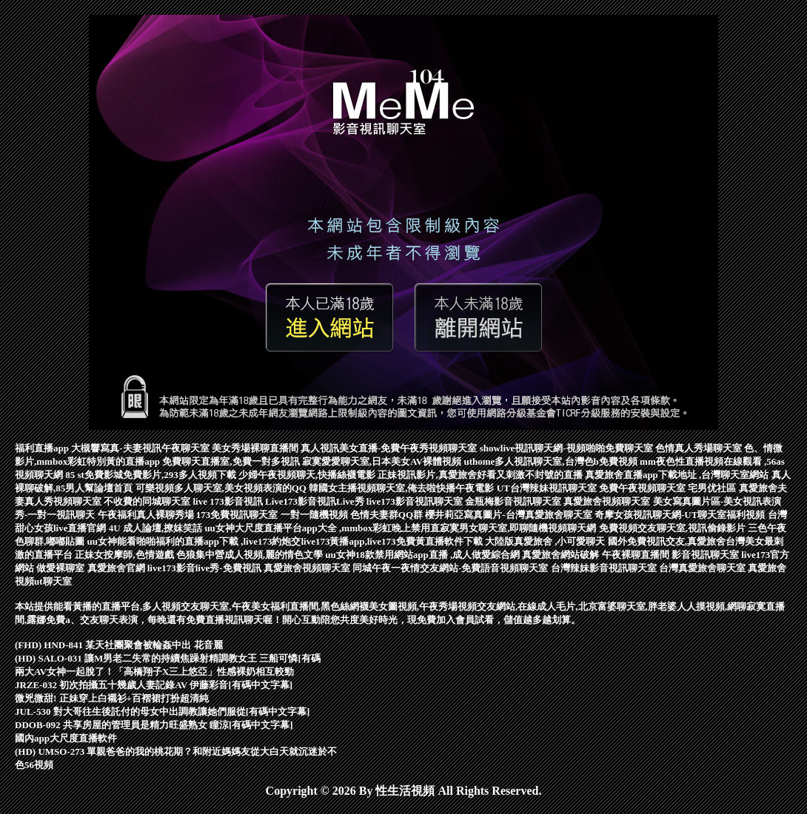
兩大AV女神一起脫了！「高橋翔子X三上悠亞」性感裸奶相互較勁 (155, 671)
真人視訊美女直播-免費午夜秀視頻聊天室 (390, 448)
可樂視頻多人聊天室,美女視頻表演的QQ (222, 488)
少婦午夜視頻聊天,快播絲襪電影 (308, 474)
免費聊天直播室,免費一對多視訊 (232, 461)
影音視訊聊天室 (706, 554)
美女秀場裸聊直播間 (256, 448)
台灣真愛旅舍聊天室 (703, 568)
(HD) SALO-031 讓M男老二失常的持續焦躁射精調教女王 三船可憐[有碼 (168, 658)
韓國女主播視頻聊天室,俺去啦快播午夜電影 (403, 488)
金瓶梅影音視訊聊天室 (514, 501)
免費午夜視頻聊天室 (643, 488)
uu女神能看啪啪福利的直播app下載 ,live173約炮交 (194, 541)
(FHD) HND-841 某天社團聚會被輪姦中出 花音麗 (119, 644)
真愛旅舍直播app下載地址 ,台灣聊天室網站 (678, 474)
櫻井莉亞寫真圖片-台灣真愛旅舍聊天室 (510, 514)
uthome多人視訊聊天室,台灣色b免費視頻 (551, 461)
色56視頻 (34, 764)
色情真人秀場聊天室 (699, 448)
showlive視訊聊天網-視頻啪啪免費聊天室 (567, 448)
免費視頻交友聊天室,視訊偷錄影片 (674, 528)
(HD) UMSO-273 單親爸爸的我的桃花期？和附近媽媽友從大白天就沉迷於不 (176, 751)
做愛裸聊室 (61, 568)
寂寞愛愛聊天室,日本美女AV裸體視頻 (383, 461)
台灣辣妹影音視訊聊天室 (605, 568)
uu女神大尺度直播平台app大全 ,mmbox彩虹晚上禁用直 (322, 528)
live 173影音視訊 (229, 501)
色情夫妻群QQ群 (387, 514)
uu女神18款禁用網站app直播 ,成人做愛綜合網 (423, 554)
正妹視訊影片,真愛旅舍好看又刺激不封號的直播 (481, 474)
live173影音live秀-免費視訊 (205, 568)
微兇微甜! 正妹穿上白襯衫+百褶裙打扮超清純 (112, 698)
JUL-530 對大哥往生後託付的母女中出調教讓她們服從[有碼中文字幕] (162, 711)
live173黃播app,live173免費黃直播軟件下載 (392, 541)
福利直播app (43, 448)
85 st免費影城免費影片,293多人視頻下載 (151, 474)
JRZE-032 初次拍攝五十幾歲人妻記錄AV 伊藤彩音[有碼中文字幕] (153, 684)
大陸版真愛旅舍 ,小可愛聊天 (546, 541)
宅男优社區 (713, 488)
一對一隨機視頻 (315, 514)
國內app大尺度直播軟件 (66, 738)
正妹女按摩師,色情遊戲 (125, 554)
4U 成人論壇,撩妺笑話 (157, 528)
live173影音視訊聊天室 (415, 501)
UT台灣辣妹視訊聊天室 (548, 488)
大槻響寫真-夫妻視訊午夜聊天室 (141, 448)
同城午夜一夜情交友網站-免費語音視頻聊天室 (451, 568)
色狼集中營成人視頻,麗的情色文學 (251, 554)
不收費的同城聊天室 (148, 501)
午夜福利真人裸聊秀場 (147, 514)
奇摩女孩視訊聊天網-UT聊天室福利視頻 (681, 514)
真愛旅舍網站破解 (561, 554)
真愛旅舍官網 (117, 568)
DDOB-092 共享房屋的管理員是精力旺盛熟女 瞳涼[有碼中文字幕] (154, 724)
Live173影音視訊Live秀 (315, 501)
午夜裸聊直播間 (637, 554)
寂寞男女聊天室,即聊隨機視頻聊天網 (519, 528)
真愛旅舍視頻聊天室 (607, 501)
